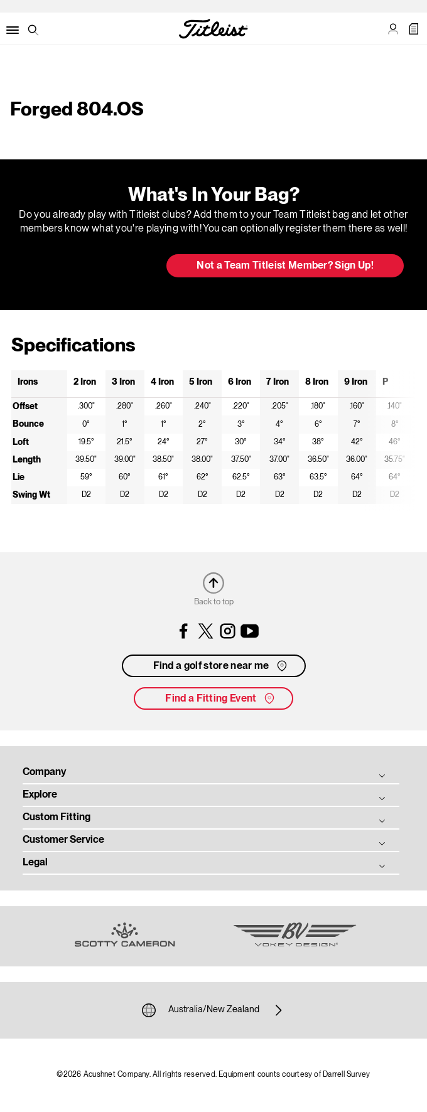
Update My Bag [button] (91, 266)
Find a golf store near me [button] (221, 665)
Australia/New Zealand (214, 1010)
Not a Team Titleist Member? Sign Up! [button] (285, 266)
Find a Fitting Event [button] (220, 698)
